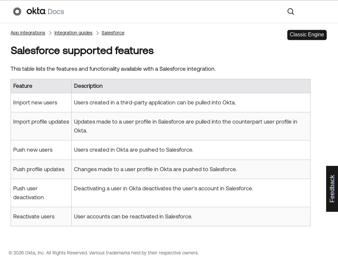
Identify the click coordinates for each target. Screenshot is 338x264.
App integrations (28, 32)
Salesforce (113, 32)
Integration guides (73, 32)
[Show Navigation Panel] (322, 11)
